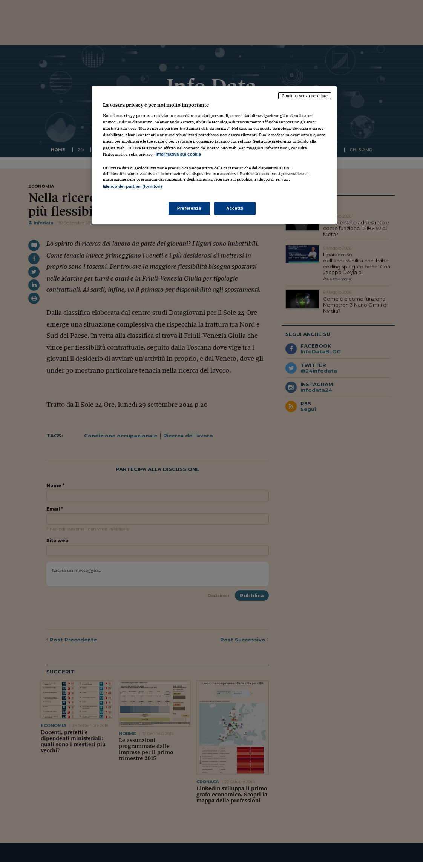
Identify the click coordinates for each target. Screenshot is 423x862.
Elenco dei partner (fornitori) (132, 186)
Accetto (235, 208)
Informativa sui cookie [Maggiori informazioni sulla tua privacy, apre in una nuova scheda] (178, 154)
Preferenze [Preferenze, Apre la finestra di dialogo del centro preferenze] (189, 208)
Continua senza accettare (305, 96)
